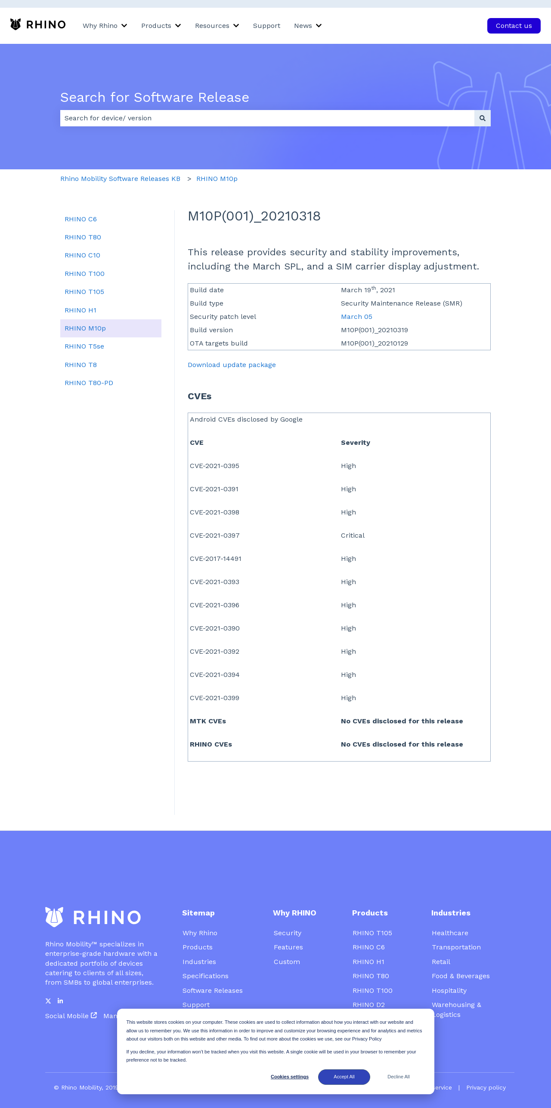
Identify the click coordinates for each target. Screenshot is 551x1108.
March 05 (356, 316)
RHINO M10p (217, 178)
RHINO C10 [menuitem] (82, 255)
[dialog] (275, 1051)
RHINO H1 (368, 940)
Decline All (398, 1076)
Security (287, 911)
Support (266, 25)
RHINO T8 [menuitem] (81, 365)
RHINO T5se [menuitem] (84, 346)
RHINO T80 (371, 954)
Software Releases (214, 969)
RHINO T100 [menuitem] (85, 273)
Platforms (369, 998)
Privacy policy (486, 1065)
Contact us (514, 25)
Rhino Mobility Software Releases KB (120, 178)
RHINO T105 (372, 911)
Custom (287, 940)
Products (156, 25)
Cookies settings (290, 1076)
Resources (212, 25)
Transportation (456, 925)
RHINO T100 (373, 969)
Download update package (232, 365)
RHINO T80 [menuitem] (83, 237)
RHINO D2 (369, 983)
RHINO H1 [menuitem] (80, 310)
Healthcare (450, 911)
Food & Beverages (461, 954)
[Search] (482, 118)
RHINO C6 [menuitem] (81, 219)
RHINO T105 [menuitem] (84, 292)
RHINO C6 (369, 925)
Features (288, 925)
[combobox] (267, 118)
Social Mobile (67, 994)
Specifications (206, 954)
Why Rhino (100, 25)
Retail (441, 940)
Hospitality (449, 969)
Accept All (344, 1076)
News (303, 25)
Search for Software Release (154, 97)
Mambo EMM (125, 994)
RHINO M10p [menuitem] (85, 328)
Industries (199, 940)
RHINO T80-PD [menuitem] (89, 383)
